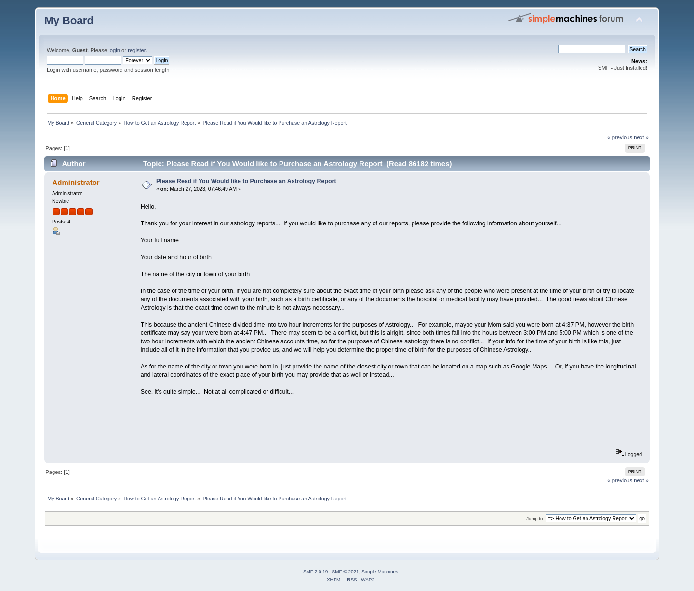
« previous (619, 137)
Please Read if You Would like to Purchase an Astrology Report (246, 181)
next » (641, 137)
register (137, 50)
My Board (68, 20)
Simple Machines (379, 571)
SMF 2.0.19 (315, 571)
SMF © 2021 (345, 571)
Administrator (75, 182)
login (114, 50)
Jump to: (535, 518)
